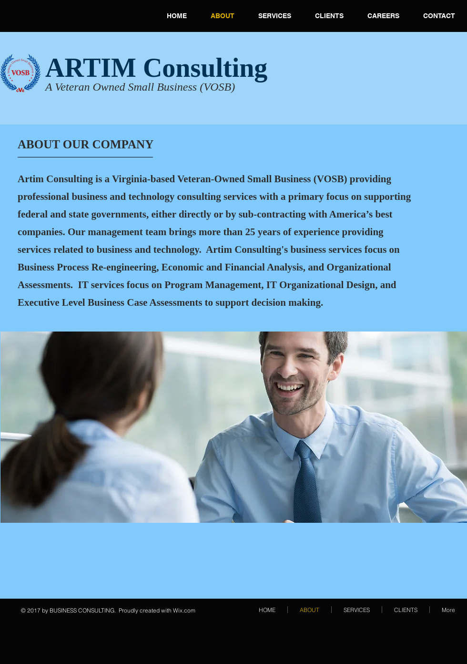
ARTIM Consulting (156, 68)
